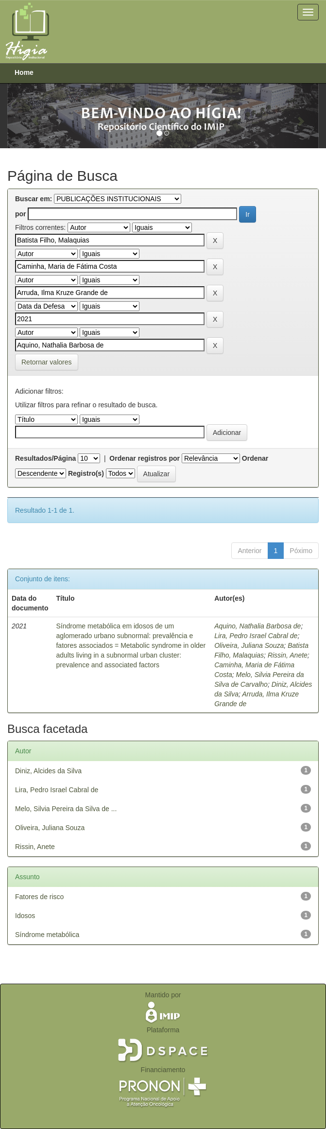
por (20, 214)
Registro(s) (86, 473)
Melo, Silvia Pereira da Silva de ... (66, 809)
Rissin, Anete (288, 655)
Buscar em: (33, 199)
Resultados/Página (45, 458)
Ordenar (255, 458)
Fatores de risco (39, 897)
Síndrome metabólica (47, 934)
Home (24, 72)
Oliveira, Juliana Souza (249, 645)
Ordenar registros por (144, 458)
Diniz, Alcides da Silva (48, 771)
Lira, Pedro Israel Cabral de (255, 636)
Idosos (25, 916)
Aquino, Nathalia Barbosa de (257, 626)
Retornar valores (46, 362)
